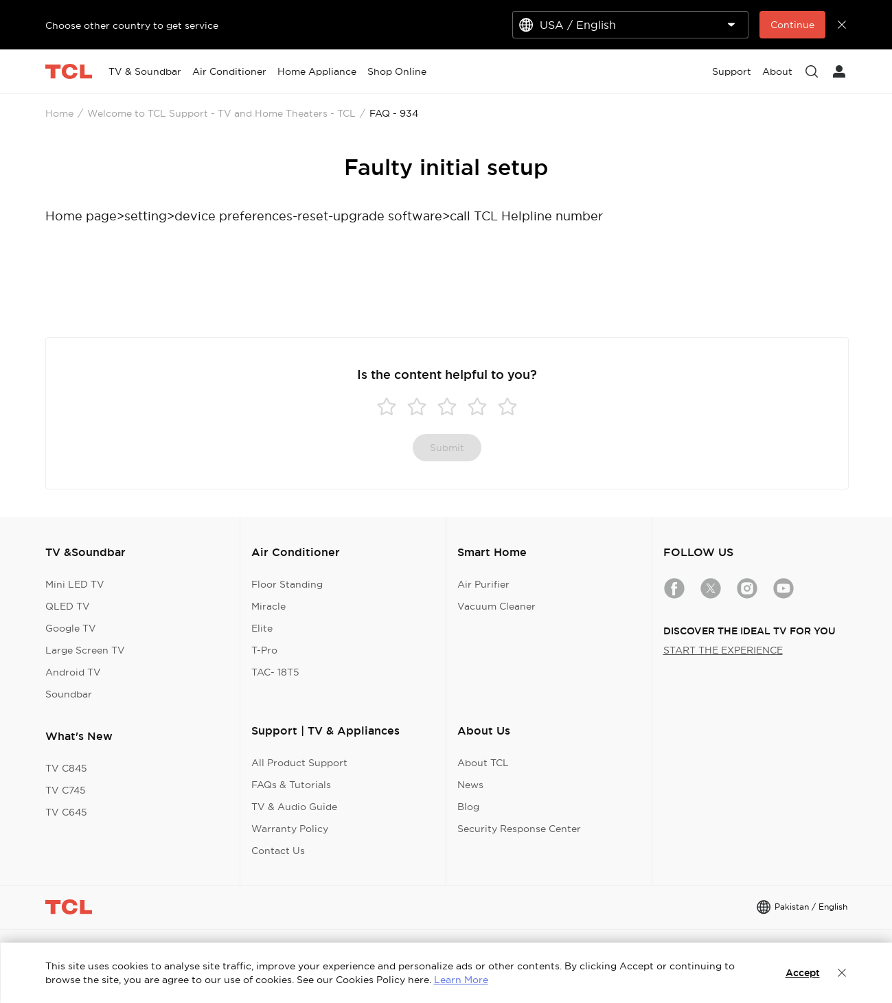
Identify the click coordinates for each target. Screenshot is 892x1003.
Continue (792, 25)
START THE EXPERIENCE (723, 650)
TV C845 (66, 768)
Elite (262, 628)
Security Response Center (519, 828)
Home (59, 113)
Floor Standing (287, 584)
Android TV (73, 672)
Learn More (461, 979)
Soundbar (68, 694)
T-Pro (264, 650)
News (470, 785)
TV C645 (66, 812)
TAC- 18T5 (275, 672)
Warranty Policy (289, 828)
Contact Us (278, 850)
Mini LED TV (74, 584)
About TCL (483, 763)
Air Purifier (483, 584)
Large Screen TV (85, 650)
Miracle (268, 606)
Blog (468, 806)
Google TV (70, 628)
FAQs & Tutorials (291, 785)
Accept (803, 973)
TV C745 (65, 790)
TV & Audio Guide (294, 806)
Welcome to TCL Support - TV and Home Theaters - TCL (221, 113)
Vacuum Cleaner (496, 606)
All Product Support (299, 763)
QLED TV (67, 606)
